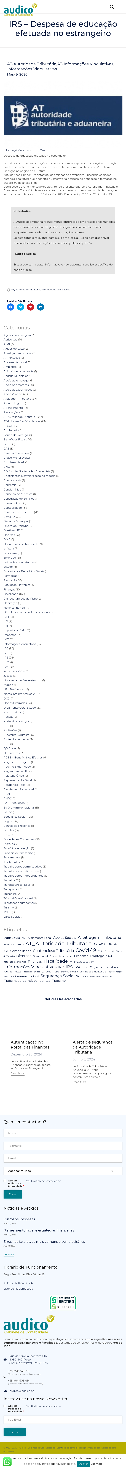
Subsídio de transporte (18, 853)
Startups (9, 844)
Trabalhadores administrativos (23, 866)
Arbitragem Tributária (17, 398)
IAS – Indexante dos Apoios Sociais (27, 612)
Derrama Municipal (16, 521)
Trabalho (9, 880)
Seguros (9, 821)
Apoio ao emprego (16, 380)
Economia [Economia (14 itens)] (81, 956)
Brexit (7, 444)
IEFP (7, 616)
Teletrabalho (12, 862)
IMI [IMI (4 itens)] (71, 962)
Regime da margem (17, 762)
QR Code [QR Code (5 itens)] (46, 971)
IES (6, 621)
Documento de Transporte (21, 544)
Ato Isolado (11, 430)
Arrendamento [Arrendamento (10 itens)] (14, 944)
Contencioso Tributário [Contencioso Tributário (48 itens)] (53, 950)
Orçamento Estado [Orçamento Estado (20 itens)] (104, 967)
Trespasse (10, 893)
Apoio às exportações (18, 389)
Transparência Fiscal (17, 884)
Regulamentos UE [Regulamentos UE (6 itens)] (95, 971)
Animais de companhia (18, 371)
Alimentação (12, 357)
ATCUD (9, 426)
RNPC (8, 798)
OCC (7, 698)
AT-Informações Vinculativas (85, 64)
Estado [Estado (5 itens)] (109, 956)
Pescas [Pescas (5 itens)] (17, 971)
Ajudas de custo (14, 348)
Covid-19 (9, 516)
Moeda (8, 684)
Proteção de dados (16, 739)
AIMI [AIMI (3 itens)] (24, 938)
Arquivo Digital (13, 403)
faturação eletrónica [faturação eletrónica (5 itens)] (15, 962)
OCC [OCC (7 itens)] (85, 967)
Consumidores (13, 503)
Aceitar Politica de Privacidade (16, 1183)
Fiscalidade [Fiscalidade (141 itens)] (56, 961)
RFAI (7, 794)
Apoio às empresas (16, 385)
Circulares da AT (14, 462)
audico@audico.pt (22, 1391)
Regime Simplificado (17, 766)
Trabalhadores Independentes (23, 875)
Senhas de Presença (17, 825)
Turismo (9, 907)
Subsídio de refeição (17, 848)
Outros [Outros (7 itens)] (8, 971)
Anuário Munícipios (16, 376)
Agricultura (10, 339)
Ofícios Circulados (15, 703)
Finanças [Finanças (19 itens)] (35, 961)
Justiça (8, 675)
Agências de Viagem (17, 335)
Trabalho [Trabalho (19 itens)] (59, 980)
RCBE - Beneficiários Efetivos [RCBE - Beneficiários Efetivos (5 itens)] (68, 971)
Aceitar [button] (83, 1463)
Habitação (10, 603)
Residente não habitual (19, 789)
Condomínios (12, 489)
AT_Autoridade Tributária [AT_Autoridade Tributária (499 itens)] (58, 943)
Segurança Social (15, 816)
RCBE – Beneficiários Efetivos (23, 757)
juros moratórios (14, 671)
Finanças (9, 589)
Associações (12, 412)
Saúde (8, 812)
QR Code (10, 748)
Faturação (10, 580)
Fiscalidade (11, 594)
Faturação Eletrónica (17, 585)
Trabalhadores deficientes (20, 871)
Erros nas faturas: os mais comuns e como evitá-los (44, 1242)
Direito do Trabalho (16, 526)
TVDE (7, 912)
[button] (18, 1074)
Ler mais (96, 1463)
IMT (6, 639)
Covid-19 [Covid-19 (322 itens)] (86, 950)
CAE (6, 448)
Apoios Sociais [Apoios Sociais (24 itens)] (64, 937)
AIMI (7, 344)
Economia (10, 553)
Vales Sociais (12, 916)
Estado (8, 566)
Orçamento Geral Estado (20, 707)
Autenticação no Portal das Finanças (30, 1045)
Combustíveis (12, 480)
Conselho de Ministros (18, 494)
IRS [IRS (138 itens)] (69, 966)
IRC (6, 648)
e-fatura (9, 548)
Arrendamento (13, 407)
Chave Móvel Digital (17, 457)
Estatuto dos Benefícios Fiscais (24, 571)
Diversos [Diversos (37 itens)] (23, 956)
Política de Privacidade (19, 1283)
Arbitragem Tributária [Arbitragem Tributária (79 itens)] (99, 937)
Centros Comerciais (16, 453)
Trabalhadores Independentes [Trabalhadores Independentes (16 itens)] (27, 980)
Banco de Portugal (16, 435)
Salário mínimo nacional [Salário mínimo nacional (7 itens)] (25, 976)
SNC (7, 835)
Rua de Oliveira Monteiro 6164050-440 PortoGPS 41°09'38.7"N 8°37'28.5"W (28, 1359)
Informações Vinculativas (32, 69)
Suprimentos (12, 857)
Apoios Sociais (13, 394)
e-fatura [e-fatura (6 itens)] (67, 956)
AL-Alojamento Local (17, 353)
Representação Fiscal (18, 780)
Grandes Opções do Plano (21, 598)
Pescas (8, 716)
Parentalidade (13, 712)
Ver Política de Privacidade (43, 1181)
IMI (6, 626)
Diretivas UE (12, 530)
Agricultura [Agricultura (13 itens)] (12, 937)
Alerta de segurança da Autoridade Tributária (93, 1047)
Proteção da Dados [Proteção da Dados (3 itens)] (31, 972)
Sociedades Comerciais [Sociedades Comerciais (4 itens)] (101, 976)
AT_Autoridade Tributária (25, 289)
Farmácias (10, 575)
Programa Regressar (17, 735)
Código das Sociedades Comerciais (27, 471)
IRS (6, 657)
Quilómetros (12, 753)
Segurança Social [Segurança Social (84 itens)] (57, 975)
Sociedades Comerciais (19, 839)
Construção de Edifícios (19, 498)
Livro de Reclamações (18, 1288)
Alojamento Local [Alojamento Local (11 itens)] (40, 937)
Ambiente (10, 366)
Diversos (9, 535)
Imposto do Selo (15, 630)
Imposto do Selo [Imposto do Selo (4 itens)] (82, 962)
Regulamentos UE (16, 771)
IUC (6, 662)
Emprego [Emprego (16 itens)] (97, 956)
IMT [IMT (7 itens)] (93, 961)
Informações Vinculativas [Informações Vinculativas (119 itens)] (30, 966)
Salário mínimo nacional (19, 807)
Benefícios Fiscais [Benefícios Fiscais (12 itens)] (105, 944)
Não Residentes (14, 689)
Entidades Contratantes (19, 562)
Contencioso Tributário (18, 512)
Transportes (11, 889)
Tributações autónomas (19, 903)
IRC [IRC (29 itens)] (61, 967)
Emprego (10, 557)
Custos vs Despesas (19, 1219)
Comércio (10, 485)
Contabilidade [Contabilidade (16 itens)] (20, 951)
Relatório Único (14, 775)
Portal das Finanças (16, 721)
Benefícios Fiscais (15, 439)
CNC (7, 466)
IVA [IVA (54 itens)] (77, 967)
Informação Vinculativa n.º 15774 (24, 150)
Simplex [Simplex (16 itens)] (82, 976)
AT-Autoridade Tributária (31, 64)
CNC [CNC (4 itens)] (6, 951)
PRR (6, 744)
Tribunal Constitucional (18, 898)
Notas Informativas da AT (20, 694)
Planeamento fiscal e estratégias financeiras (39, 1230)
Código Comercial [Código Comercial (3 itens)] (106, 951)
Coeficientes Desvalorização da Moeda (29, 475)
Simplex (9, 830)
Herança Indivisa (14, 607)
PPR (6, 725)
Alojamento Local (15, 362)
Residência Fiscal (15, 784)
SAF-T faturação (14, 803)
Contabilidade (13, 507)
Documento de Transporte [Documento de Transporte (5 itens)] (47, 956)
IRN (6, 653)
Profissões (10, 730)
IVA (6, 666)
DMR (7, 539)
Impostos (10, 635)
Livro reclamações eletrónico (22, 680)
